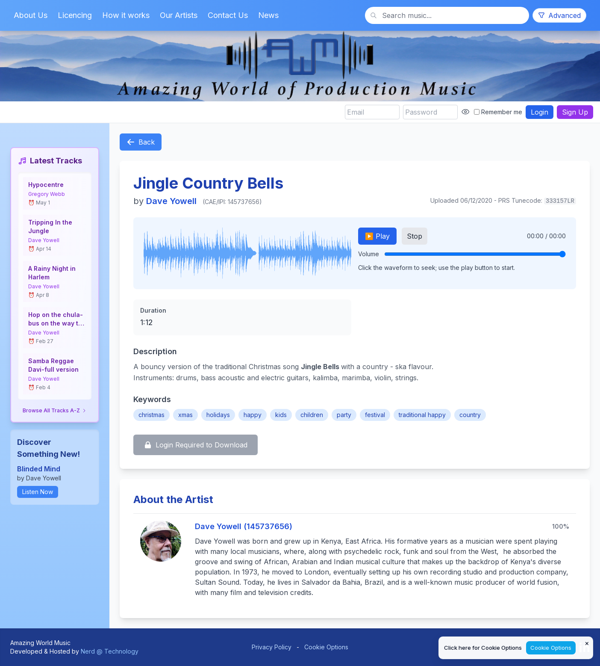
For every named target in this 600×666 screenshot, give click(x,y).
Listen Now (37, 491)
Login (539, 112)
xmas (185, 414)
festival (375, 414)
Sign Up (575, 112)
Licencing (75, 15)
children (311, 414)
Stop (414, 236)
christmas (151, 414)
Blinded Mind (38, 469)
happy (253, 414)
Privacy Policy (271, 647)
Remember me (498, 111)
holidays (218, 414)
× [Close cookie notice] (587, 642)
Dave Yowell (43, 240)
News (268, 15)
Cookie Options (326, 647)
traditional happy (422, 414)
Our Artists (178, 15)
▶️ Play (377, 236)
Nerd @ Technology (109, 651)
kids (281, 414)
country (470, 414)
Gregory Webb (46, 194)
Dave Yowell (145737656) (243, 526)
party (344, 414)
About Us (30, 15)
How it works (126, 15)
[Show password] (465, 112)
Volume (368, 254)
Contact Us (228, 15)
